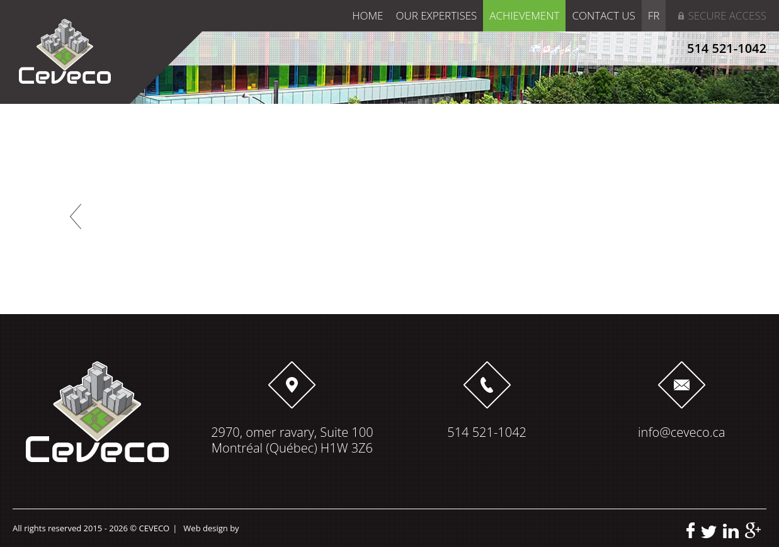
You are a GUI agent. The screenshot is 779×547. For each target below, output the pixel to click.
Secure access (727, 15)
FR (654, 15)
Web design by (211, 528)
